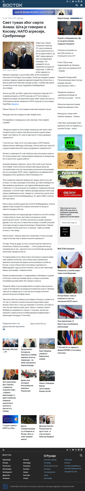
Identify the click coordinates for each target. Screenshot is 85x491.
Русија (5, 463)
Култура (26, 475)
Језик (46, 475)
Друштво (6, 475)
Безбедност (7, 472)
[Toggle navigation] (80, 5)
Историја (47, 463)
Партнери (68, 460)
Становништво (49, 472)
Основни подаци (50, 460)
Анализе (20, 18)
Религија (47, 469)
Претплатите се (65, 231)
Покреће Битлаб (70, 472)
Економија (7, 469)
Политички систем (51, 466)
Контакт (67, 463)
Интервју (27, 463)
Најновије (7, 460)
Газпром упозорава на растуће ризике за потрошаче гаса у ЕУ (67, 53)
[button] (81, 5)
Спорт (25, 478)
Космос (26, 469)
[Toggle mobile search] (76, 5)
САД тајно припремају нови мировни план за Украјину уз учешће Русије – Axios (70, 126)
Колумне (26, 466)
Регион (26, 460)
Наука (25, 472)
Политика (7, 466)
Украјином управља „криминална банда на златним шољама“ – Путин (69, 95)
